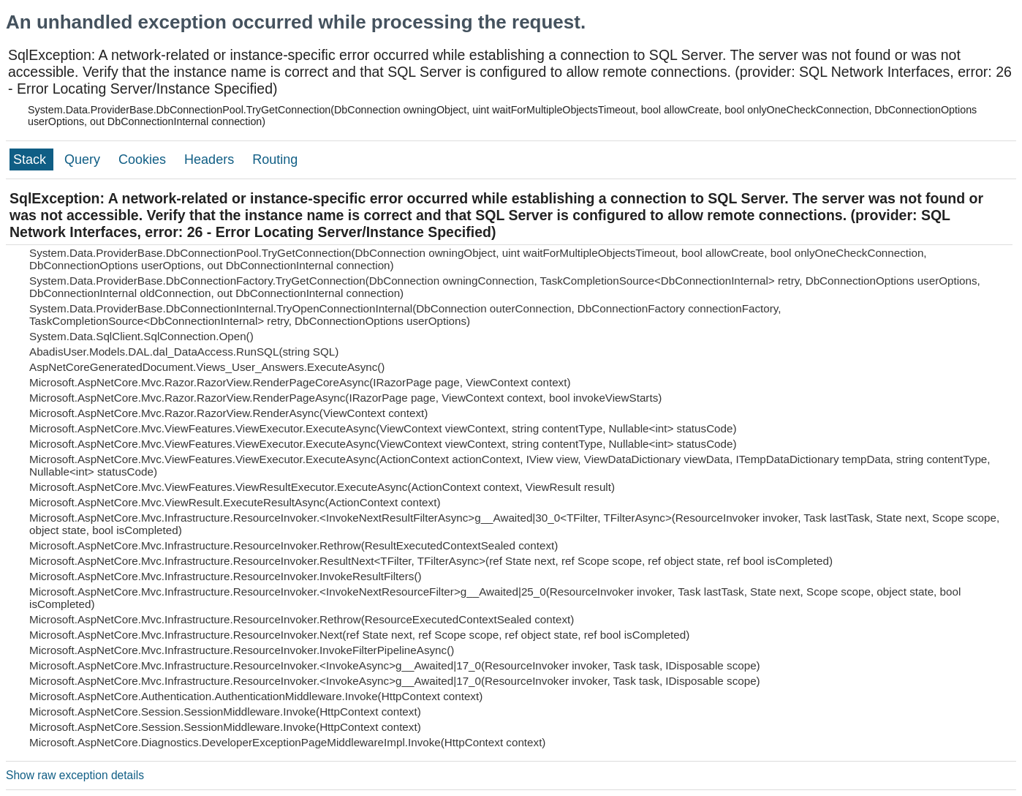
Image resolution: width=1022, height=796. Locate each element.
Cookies (144, 159)
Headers (211, 159)
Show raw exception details (75, 775)
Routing (275, 159)
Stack (31, 159)
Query (84, 159)
